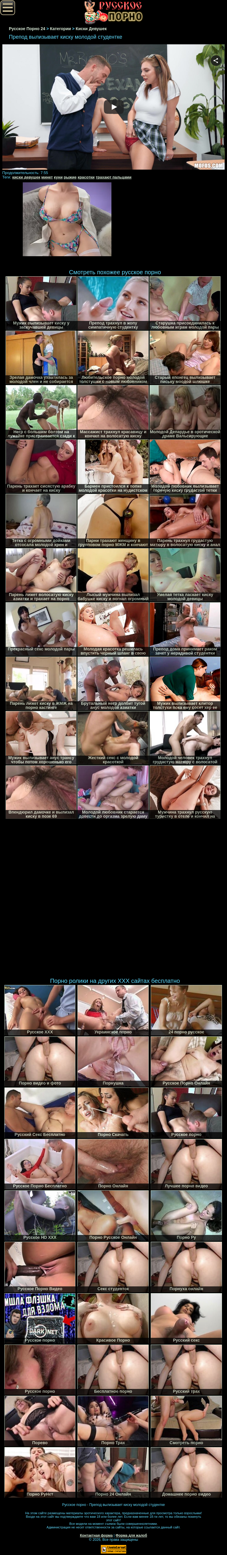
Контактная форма (96, 1535)
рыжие (70, 177)
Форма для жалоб (131, 1535)
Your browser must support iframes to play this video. (113, 107)
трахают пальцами (114, 177)
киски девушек (26, 177)
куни (58, 177)
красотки (86, 177)
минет (47, 177)
